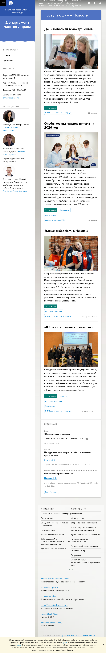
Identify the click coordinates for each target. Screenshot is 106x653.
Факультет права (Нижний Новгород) (17, 11)
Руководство (47, 518)
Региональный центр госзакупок (85, 546)
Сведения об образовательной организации (55, 523)
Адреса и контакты (67, 635)
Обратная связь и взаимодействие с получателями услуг (85, 562)
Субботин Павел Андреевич (15, 191)
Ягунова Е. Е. (49, 460)
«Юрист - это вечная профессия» (68, 327)
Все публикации (51, 492)
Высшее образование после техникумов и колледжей (83, 528)
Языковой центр (78, 550)
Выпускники (76, 555)
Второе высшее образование (84, 522)
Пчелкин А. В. (50, 478)
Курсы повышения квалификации (85, 534)
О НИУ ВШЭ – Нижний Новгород (56, 513)
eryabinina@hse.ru (11, 97)
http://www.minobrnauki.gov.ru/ (55, 578)
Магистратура (77, 518)
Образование (78, 509)
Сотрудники (8, 55)
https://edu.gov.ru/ (49, 587)
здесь (65, 643)
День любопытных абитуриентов (68, 29)
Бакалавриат (76, 513)
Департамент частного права (17, 24)
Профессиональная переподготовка (79, 540)
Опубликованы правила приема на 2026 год (69, 125)
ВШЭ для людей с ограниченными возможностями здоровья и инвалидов (55, 541)
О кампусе (47, 509)
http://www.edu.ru (49, 596)
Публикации (8, 60)
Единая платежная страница (53, 548)
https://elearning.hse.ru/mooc (54, 605)
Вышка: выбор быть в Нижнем (66, 230)
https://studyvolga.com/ (52, 622)
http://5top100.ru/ (49, 614)
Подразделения (48, 530)
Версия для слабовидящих (52, 534)
